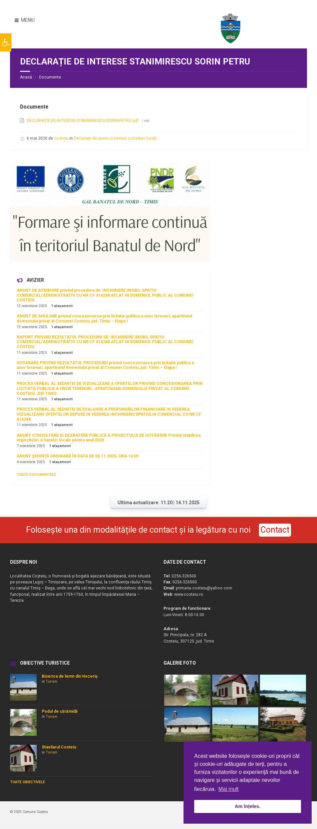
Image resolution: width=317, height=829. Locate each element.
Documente (50, 77)
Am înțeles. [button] (248, 806)
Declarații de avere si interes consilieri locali (115, 138)
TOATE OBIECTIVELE (27, 782)
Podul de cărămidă (60, 711)
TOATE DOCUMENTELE (36, 474)
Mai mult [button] (229, 789)
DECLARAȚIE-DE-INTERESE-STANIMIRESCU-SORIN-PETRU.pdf (83, 120)
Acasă (26, 77)
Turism (51, 681)
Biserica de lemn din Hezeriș (69, 676)
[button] (5, 42)
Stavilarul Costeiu (59, 747)
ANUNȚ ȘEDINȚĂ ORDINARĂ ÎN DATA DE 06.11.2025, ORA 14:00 (77, 456)
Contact (275, 530)
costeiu (61, 138)
